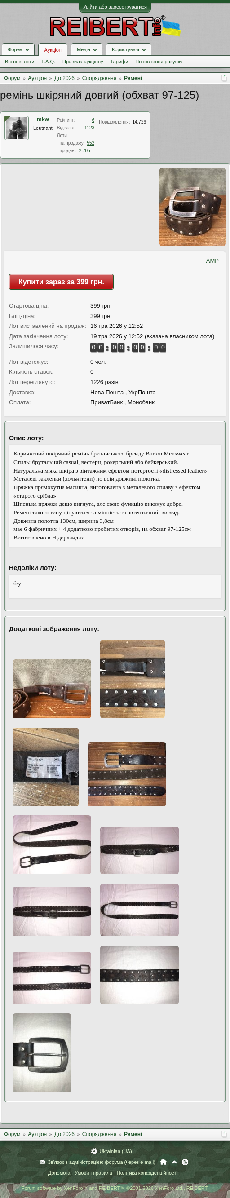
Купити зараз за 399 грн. (61, 282)
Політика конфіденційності (147, 1173)
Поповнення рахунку (158, 61)
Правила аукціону (82, 61)
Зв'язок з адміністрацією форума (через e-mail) (101, 1162)
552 (91, 143)
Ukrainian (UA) (115, 1151)
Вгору (174, 1162)
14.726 (139, 121)
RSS (185, 1162)
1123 (89, 127)
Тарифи (119, 61)
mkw (43, 119)
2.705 (84, 150)
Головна (163, 1162)
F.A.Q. (48, 61)
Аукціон (52, 50)
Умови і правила (93, 1173)
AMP (212, 260)
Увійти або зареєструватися (115, 6)
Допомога (59, 1173)
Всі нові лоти (19, 61)
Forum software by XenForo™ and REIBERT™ (115, 1188)
